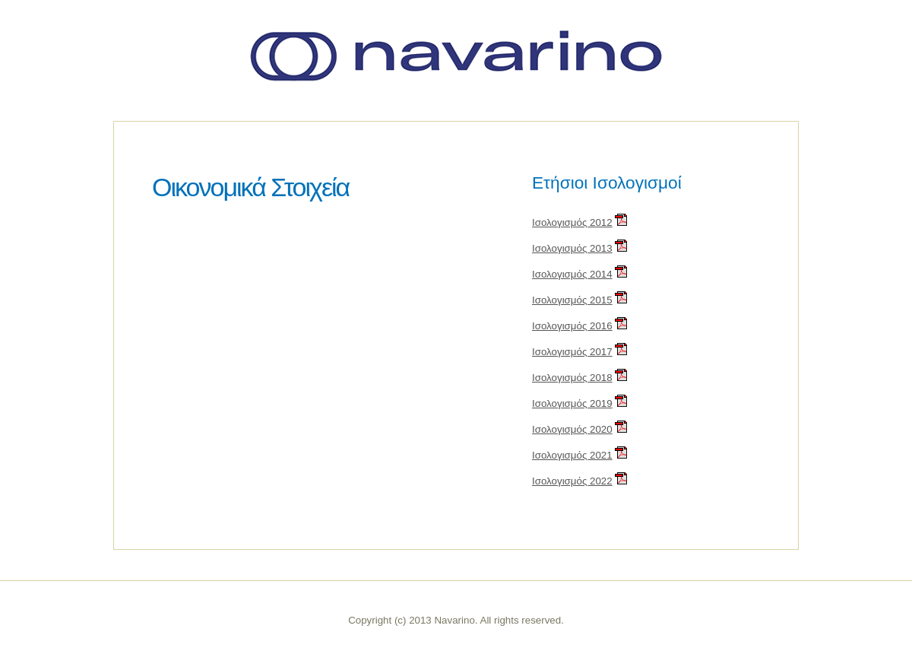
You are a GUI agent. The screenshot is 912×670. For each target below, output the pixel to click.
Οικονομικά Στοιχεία (250, 187)
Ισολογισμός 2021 (572, 455)
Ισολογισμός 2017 (572, 351)
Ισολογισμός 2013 (572, 248)
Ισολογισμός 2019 (572, 403)
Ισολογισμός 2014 (572, 274)
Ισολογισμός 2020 (572, 429)
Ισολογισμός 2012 (572, 222)
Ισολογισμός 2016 (572, 326)
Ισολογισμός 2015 (572, 300)
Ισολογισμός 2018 (572, 377)
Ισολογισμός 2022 (572, 481)
